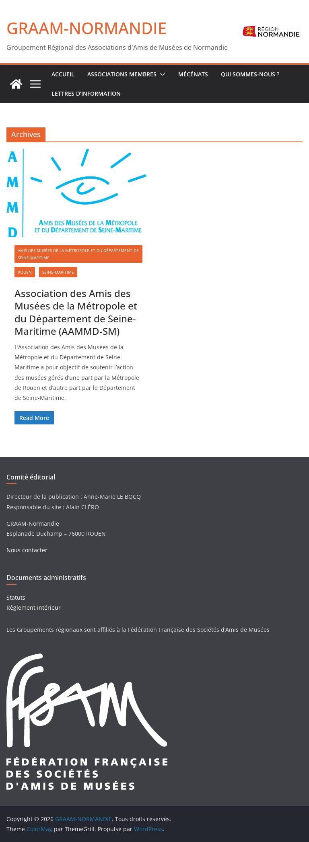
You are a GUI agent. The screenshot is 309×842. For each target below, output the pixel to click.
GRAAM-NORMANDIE (86, 28)
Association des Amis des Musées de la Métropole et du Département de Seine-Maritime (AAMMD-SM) (75, 312)
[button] (161, 74)
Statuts (15, 597)
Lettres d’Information (86, 93)
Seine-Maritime (58, 272)
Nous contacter (26, 550)
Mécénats (193, 74)
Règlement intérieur (33, 607)
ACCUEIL (63, 74)
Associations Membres (122, 74)
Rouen (25, 272)
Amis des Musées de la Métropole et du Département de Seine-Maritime (78, 254)
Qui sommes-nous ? (250, 74)
